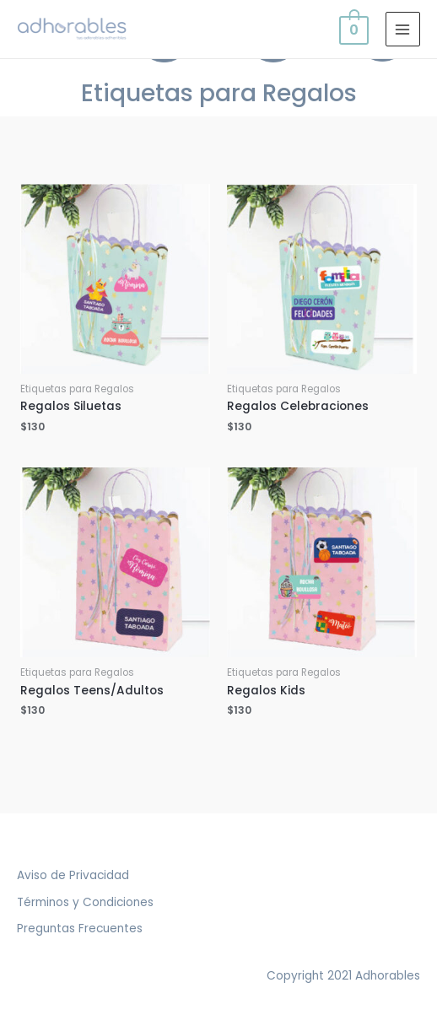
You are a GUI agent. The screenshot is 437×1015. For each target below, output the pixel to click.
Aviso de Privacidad (73, 875)
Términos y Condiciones (85, 902)
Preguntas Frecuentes (80, 929)
